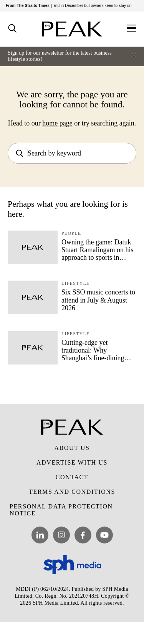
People (71, 233)
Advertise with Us (72, 462)
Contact (72, 477)
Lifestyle (75, 283)
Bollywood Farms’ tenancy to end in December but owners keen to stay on (71, 5)
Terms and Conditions (72, 491)
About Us (71, 448)
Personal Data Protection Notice (61, 510)
